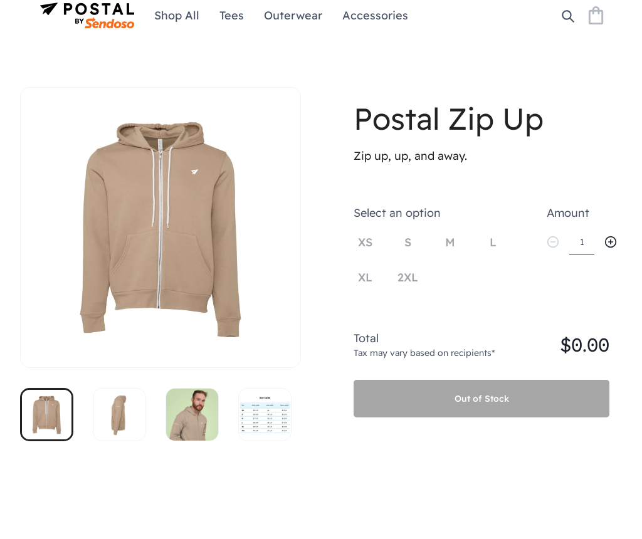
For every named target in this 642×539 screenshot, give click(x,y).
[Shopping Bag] (595, 15)
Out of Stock (482, 398)
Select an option (397, 213)
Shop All (176, 15)
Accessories (375, 15)
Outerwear (293, 15)
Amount (568, 213)
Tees (231, 15)
